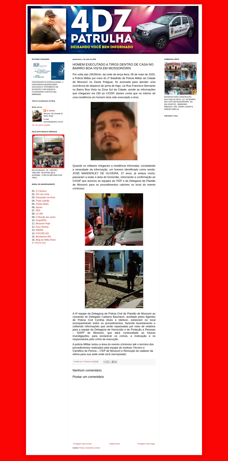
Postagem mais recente (82, 444)
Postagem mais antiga (146, 444)
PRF (38, 210)
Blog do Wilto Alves (46, 240)
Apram (39, 207)
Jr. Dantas (86, 361)
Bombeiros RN (43, 236)
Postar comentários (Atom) (89, 448)
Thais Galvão (42, 201)
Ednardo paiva (40, 243)
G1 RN (39, 214)
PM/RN (39, 230)
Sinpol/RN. (41, 220)
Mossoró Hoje (43, 223)
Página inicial (114, 444)
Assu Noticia (42, 227)
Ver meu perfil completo (41, 125)
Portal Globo (42, 204)
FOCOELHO (42, 233)
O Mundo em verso (46, 217)
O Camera (41, 191)
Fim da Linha (42, 194)
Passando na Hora (45, 197)
